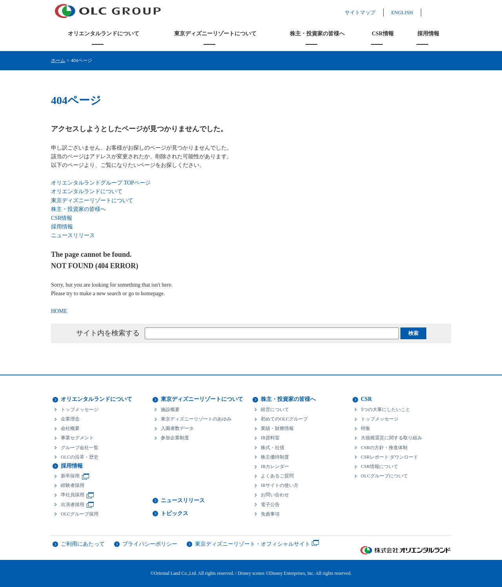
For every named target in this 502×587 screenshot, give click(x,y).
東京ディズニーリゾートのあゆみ (196, 419)
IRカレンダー (275, 466)
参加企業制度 (175, 438)
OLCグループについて (384, 476)
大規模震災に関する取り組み (391, 438)
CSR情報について (379, 466)
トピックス (174, 513)
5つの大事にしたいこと (385, 409)
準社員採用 (72, 494)
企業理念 (70, 419)
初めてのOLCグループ (284, 419)
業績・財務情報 (277, 428)
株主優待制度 (275, 457)
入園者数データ (177, 428)
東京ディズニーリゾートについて (215, 34)
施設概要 (170, 409)
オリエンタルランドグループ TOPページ (101, 183)
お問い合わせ (275, 494)
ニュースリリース (73, 235)
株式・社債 (272, 447)
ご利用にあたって (83, 544)
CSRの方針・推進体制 (384, 447)
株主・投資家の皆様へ (317, 34)
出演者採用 (72, 504)
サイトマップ (368, 12)
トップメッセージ (79, 409)
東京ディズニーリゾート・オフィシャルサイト (252, 544)
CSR (366, 399)
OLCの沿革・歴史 (79, 457)
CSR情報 (383, 34)
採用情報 (428, 34)
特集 (365, 428)
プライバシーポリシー (149, 544)
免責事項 (270, 514)
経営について (275, 409)
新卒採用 (70, 476)
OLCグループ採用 (79, 514)
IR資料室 (270, 438)
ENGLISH (410, 12)
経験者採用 (72, 485)
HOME (59, 311)
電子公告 (270, 504)
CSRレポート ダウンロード (389, 457)
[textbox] (272, 333)
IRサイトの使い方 (279, 485)
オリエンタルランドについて (103, 34)
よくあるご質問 (277, 476)
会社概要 (70, 428)
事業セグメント (77, 438)
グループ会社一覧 (79, 447)
